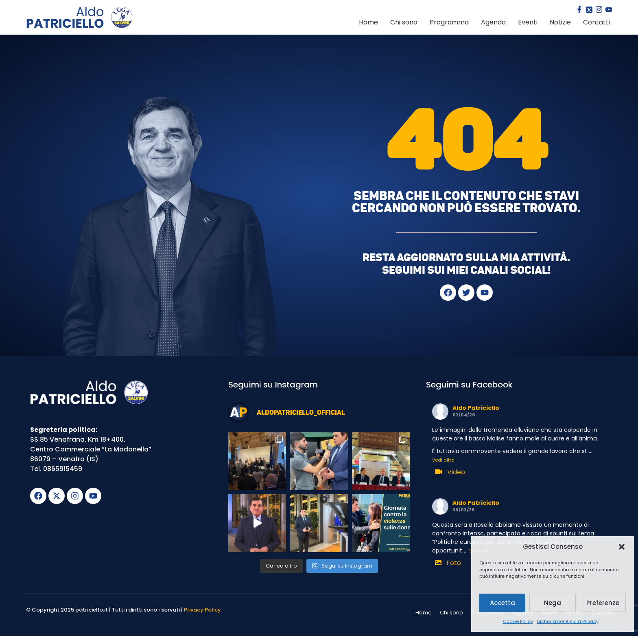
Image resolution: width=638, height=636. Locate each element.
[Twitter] (588, 10)
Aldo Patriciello (475, 408)
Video (448, 472)
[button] (622, 547)
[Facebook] (579, 10)
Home (368, 22)
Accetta (502, 603)
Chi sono (403, 22)
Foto (446, 563)
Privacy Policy (202, 610)
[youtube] (608, 10)
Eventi (527, 22)
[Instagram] (598, 10)
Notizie (560, 22)
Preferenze (602, 603)
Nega (552, 603)
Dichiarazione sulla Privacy (568, 621)
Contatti (596, 22)
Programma (449, 22)
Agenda (493, 22)
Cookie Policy (518, 621)
